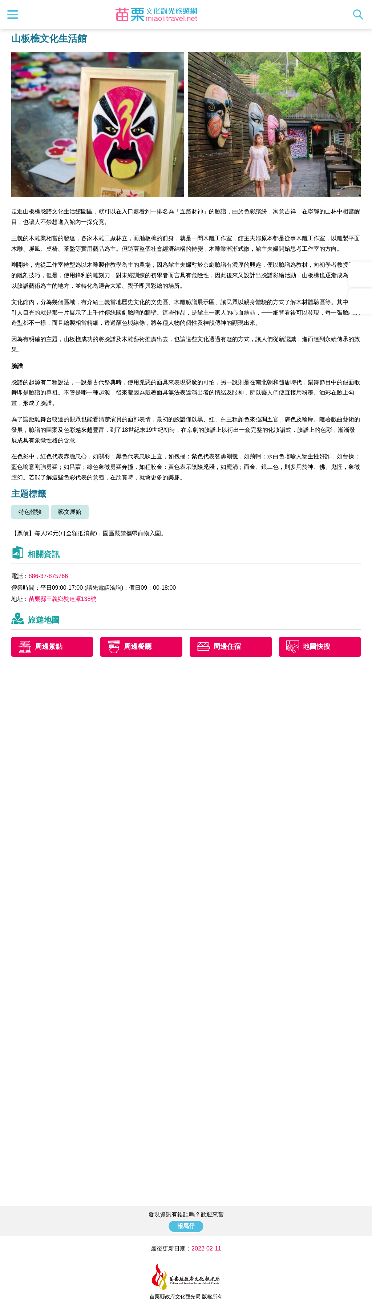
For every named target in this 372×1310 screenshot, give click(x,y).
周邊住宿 (227, 646)
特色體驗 (30, 512)
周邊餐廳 (137, 646)
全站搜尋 (360, 14)
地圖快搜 (316, 646)
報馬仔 (186, 1226)
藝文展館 (69, 512)
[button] (349, 126)
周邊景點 (48, 646)
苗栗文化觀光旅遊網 (156, 14)
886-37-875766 (48, 576)
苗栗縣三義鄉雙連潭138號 (63, 599)
